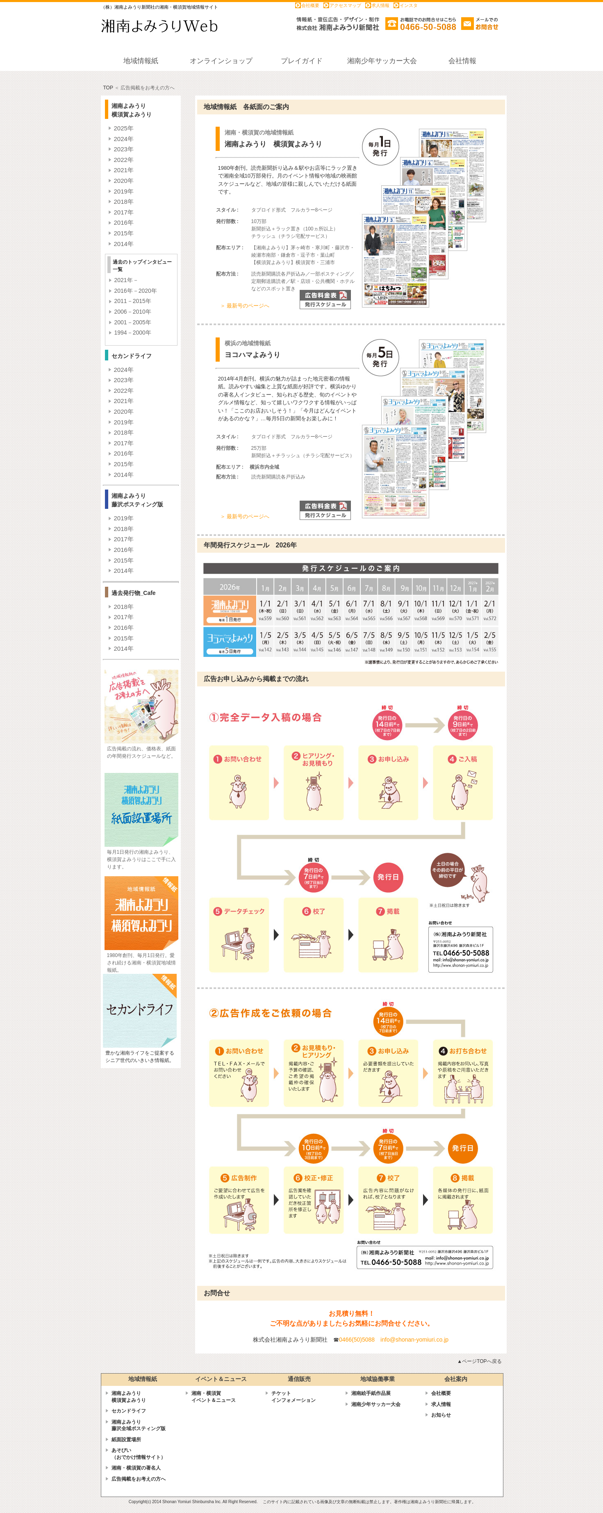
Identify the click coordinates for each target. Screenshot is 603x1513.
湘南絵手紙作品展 (371, 1393)
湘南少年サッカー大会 (375, 1404)
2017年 (124, 212)
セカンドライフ (128, 1411)
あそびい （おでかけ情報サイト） (138, 1453)
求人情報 (380, 5)
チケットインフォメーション (293, 1396)
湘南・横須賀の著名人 (136, 1468)
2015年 (124, 233)
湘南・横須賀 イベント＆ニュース (213, 1396)
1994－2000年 (132, 332)
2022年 (124, 159)
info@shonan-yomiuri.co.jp (414, 1339)
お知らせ (441, 1415)
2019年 (124, 191)
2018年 (124, 201)
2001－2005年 (132, 322)
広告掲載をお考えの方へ (138, 1479)
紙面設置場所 (126, 1439)
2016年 (124, 222)
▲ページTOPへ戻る (479, 1361)
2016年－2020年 (135, 290)
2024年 (124, 138)
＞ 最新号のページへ (245, 306)
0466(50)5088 (357, 1339)
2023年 (124, 149)
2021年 (124, 169)
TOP (108, 88)
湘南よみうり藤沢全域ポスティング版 (138, 1425)
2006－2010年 (132, 311)
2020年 (124, 180)
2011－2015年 (132, 301)
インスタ (409, 5)
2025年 (124, 128)
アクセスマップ (345, 5)
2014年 (124, 243)
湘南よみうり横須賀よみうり (128, 1396)
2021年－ (126, 280)
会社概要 (310, 5)
